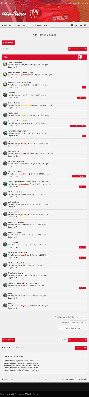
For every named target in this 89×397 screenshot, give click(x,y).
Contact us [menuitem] (39, 379)
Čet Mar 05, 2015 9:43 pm (39, 214)
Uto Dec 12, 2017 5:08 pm (37, 133)
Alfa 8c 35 (11, 303)
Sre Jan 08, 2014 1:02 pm (37, 295)
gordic (23, 95)
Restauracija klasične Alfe (17, 253)
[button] (85, 49)
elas (22, 194)
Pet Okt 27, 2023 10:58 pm (37, 95)
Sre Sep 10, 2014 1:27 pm (37, 245)
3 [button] (75, 49)
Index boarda (9, 379)
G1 (9, 141)
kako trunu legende (15, 172)
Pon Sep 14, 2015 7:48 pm (39, 204)
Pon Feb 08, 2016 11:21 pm (41, 184)
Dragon (23, 306)
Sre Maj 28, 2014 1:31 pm (41, 255)
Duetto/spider (13, 243)
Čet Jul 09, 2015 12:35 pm (42, 75)
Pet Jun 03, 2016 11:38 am (43, 154)
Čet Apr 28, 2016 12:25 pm (39, 164)
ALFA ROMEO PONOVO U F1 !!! (19, 131)
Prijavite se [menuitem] (84, 3)
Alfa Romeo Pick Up (15, 232)
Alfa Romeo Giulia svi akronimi (19, 83)
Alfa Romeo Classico (44, 35)
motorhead (25, 184)
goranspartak (26, 75)
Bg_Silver (24, 275)
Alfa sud (11, 293)
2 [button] (72, 49)
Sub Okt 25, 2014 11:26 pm (36, 224)
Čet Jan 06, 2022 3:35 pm (43, 105)
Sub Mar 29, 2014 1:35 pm (37, 265)
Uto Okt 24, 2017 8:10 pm (39, 143)
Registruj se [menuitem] (71, 3)
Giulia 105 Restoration (16, 103)
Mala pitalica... (13, 202)
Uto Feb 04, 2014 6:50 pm (37, 285)
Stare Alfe (11, 93)
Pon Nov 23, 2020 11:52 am (39, 115)
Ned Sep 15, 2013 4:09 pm (38, 306)
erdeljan (24, 65)
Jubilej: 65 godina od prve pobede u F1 (22, 73)
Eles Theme (33, 394)
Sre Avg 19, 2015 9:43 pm (39, 65)
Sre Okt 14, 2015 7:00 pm (35, 194)
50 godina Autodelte (15, 273)
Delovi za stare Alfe (15, 62)
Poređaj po (74, 323)
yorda (23, 133)
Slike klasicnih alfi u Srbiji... (18, 121)
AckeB (23, 265)
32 (79, 126)
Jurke (23, 123)
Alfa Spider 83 (13, 113)
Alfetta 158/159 (13, 212)
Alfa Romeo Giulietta (15, 192)
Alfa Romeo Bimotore (16, 222)
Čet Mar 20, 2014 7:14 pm (39, 275)
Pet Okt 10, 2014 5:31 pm (37, 235)
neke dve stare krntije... (16, 162)
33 (82, 126)
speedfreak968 (26, 154)
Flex (22, 224)
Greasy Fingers (26, 105)
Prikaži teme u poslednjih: (71, 317)
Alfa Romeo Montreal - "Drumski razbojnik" (24, 283)
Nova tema (9, 43)
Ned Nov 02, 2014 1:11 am (37, 85)
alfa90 (23, 235)
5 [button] (82, 49)
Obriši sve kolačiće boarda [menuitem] (55, 379)
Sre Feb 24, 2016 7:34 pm (40, 174)
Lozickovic (24, 174)
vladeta (23, 115)
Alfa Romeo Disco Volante (17, 263)
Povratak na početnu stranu (14, 348)
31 (76, 126)
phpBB (11, 394)
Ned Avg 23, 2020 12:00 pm (37, 123)
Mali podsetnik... (14, 151)
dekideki (24, 143)
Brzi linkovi (7, 3)
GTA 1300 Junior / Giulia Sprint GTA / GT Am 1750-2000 (28, 182)
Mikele (23, 85)
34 (85, 126)
